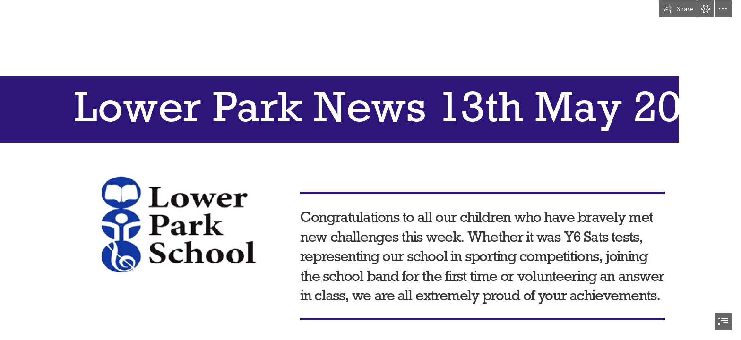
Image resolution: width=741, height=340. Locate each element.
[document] (370, 170)
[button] (678, 8)
